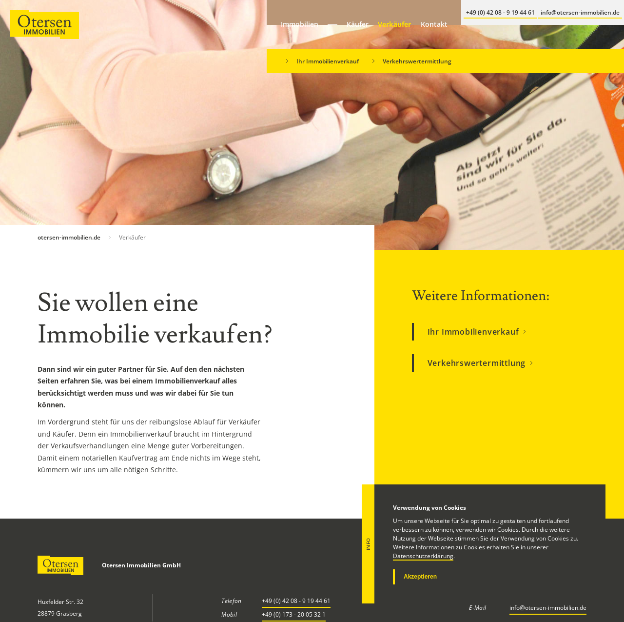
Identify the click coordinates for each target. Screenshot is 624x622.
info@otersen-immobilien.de (547, 607)
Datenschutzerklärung (423, 556)
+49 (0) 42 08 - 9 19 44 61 (296, 601)
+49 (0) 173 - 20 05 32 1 (294, 614)
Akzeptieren (420, 576)
